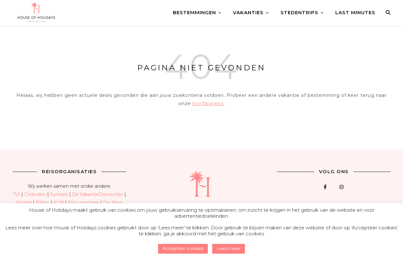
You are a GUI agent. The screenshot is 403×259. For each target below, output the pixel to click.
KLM (59, 202)
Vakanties (248, 12)
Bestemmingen (194, 12)
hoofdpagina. (208, 103)
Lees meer (229, 248)
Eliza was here (83, 202)
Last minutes (355, 12)
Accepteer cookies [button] (182, 248)
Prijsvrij (23, 202)
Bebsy (42, 202)
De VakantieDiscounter (97, 194)
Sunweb (59, 194)
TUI (16, 194)
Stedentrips (299, 12)
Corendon (35, 194)
